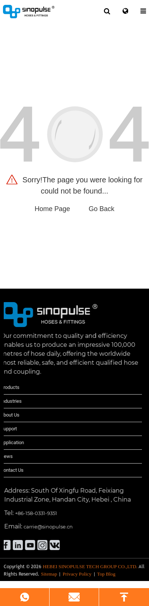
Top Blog (106, 580)
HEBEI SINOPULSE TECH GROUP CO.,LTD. (90, 572)
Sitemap (49, 580)
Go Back (101, 209)
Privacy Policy (77, 580)
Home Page (52, 209)
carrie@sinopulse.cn (33, 527)
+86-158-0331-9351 (21, 513)
